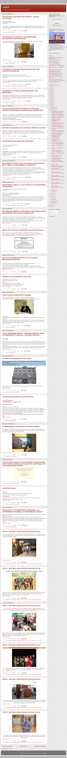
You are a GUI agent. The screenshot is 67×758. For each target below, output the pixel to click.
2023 (51, 86)
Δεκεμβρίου (53, 107)
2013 (51, 102)
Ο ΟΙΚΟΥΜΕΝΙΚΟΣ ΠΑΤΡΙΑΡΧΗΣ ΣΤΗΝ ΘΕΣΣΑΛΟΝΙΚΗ (21, 426)
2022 (51, 88)
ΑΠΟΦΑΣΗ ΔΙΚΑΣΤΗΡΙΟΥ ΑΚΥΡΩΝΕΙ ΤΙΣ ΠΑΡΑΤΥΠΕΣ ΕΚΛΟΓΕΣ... (58, 123)
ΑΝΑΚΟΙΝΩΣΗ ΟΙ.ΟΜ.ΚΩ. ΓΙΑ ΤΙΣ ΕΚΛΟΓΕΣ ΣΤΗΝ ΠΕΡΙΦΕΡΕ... (57, 134)
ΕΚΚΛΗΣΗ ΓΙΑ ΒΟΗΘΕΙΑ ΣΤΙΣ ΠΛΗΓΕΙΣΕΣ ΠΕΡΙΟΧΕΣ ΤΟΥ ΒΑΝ (23, 128)
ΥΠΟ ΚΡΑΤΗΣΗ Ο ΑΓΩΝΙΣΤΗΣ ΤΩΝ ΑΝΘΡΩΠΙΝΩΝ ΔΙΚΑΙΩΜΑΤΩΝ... (57, 115)
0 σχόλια (18, 84)
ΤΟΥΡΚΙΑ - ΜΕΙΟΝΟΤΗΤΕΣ (10, 63)
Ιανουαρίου (53, 202)
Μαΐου (52, 196)
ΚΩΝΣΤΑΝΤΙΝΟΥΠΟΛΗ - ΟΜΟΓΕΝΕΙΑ (12, 392)
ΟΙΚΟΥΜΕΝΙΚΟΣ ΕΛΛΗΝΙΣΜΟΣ (55, 74)
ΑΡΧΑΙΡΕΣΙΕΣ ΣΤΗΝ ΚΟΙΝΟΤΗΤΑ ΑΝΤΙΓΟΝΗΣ (17, 141)
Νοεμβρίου (53, 108)
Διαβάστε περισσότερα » (6, 28)
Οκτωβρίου (53, 110)
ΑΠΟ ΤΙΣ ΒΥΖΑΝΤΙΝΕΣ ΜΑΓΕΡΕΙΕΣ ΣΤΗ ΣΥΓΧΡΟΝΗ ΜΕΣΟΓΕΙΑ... (57, 143)
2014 (51, 100)
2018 (51, 94)
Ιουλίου (52, 193)
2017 (51, 96)
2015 (51, 99)
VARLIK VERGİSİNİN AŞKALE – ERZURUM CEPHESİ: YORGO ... (57, 151)
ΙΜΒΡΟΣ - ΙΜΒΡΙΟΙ (52, 61)
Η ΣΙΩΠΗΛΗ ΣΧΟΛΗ (9, 488)
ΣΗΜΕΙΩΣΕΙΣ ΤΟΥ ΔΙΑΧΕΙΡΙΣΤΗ (55, 79)
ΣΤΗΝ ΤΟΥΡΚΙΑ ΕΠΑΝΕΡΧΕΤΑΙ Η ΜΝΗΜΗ (16, 295)
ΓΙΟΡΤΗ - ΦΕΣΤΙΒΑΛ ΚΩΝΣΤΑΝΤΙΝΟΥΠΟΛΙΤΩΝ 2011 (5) (21, 568)
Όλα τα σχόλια (53, 213)
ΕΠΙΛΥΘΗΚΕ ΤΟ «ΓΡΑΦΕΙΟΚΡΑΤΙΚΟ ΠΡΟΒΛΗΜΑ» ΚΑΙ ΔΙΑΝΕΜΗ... (57, 166)
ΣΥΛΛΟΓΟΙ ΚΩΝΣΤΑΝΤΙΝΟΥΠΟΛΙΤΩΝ (12, 504)
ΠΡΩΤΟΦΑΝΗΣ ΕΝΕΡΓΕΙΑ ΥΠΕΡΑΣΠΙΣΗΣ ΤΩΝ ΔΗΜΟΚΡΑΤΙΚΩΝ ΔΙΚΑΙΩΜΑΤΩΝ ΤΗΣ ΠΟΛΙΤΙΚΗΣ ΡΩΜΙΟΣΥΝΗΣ (24, 212)
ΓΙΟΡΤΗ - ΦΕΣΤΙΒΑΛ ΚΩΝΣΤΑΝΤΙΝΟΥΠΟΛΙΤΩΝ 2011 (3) (21, 645)
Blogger (45, 753)
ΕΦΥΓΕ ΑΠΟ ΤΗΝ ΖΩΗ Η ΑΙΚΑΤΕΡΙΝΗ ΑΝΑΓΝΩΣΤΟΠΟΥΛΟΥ (22, 230)
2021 (51, 89)
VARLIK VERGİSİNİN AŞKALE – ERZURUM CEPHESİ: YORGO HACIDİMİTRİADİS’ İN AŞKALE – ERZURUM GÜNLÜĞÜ (23, 334)
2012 (51, 104)
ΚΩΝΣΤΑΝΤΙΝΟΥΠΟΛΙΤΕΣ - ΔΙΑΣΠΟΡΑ (56, 67)
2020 (51, 91)
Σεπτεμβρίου (53, 190)
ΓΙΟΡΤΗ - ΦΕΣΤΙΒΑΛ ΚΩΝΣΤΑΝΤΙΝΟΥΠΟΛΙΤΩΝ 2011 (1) (21, 712)
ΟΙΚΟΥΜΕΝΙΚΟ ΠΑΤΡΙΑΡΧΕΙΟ (11, 456)
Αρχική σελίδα (23, 746)
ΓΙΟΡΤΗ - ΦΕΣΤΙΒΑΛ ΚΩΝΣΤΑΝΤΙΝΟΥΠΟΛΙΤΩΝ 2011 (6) (21, 531)
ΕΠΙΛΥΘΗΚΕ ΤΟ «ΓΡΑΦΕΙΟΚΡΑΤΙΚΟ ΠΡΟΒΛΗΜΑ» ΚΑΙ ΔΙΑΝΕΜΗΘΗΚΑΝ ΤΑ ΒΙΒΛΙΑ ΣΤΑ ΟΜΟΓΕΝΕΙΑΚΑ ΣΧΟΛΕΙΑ (22, 511)
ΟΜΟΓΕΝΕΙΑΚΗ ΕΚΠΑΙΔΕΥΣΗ (11, 420)
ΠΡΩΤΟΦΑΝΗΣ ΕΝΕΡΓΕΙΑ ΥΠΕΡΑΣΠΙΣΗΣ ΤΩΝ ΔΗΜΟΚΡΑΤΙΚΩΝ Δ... (56, 136)
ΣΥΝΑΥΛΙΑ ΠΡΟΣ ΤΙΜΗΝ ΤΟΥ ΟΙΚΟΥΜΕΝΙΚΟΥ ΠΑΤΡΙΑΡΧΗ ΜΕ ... (57, 161)
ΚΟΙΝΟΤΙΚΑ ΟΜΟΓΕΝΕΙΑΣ (10, 32)
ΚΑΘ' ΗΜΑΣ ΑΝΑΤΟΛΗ (53, 62)
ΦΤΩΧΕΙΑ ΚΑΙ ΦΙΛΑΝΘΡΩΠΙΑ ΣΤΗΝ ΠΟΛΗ (16, 276)
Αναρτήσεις (52, 211)
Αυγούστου (53, 191)
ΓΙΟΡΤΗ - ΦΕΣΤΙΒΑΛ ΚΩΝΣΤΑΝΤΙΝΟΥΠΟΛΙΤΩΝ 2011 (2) (21, 679)
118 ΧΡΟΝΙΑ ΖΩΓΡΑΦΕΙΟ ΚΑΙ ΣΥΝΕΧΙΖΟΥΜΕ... (18, 397)
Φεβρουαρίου (53, 201)
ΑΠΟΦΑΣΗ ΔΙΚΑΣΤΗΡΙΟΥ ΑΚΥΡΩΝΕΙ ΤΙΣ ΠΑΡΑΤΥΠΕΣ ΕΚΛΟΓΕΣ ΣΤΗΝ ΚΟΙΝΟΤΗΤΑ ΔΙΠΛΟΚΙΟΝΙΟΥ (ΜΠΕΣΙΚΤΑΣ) (22, 109)
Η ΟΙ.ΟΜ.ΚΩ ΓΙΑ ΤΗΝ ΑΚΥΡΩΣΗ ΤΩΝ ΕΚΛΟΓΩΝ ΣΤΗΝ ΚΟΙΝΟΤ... (58, 117)
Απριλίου (53, 198)
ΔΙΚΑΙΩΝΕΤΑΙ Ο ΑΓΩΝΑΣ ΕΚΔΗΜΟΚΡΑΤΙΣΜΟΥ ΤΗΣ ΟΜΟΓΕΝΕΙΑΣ (56, 120)
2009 (51, 206)
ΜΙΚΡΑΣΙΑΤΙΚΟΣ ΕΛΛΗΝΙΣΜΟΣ (55, 69)
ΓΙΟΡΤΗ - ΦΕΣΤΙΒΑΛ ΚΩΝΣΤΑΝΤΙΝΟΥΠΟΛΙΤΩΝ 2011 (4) (21, 605)
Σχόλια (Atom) (9, 748)
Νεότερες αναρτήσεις (7, 746)
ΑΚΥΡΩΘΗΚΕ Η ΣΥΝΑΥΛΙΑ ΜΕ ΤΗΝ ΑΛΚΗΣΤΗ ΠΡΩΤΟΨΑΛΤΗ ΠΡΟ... (57, 131)
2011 (51, 105)
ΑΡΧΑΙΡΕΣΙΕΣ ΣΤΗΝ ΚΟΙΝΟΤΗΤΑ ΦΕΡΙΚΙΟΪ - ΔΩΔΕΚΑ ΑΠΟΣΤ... (57, 112)
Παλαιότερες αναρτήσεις (40, 746)
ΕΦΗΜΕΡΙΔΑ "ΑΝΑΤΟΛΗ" (53, 59)
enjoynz (39, 753)
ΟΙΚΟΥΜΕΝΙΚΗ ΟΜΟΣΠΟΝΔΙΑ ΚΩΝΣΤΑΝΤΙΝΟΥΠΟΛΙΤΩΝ (16, 86)
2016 (51, 97)
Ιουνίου (52, 194)
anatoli (6, 7)
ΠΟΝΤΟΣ (50, 77)
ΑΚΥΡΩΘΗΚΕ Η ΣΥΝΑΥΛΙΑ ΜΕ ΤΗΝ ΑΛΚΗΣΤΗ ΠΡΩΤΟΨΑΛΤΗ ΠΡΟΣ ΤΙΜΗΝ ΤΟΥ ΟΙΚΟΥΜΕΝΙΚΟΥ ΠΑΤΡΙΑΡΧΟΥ (23, 164)
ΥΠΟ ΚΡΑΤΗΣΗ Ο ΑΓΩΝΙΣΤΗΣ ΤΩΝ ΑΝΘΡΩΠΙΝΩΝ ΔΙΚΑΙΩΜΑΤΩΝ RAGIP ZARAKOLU (19, 37)
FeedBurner (59, 25)
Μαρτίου (52, 199)
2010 (51, 204)
